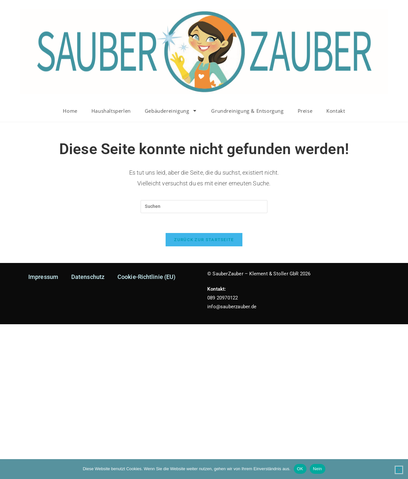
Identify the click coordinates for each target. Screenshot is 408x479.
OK (300, 468)
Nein (317, 468)
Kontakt (335, 111)
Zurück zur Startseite (204, 239)
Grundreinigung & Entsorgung (247, 111)
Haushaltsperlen (111, 111)
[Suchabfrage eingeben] (204, 206)
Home (70, 111)
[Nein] (399, 470)
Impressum (43, 276)
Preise (305, 111)
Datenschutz (87, 276)
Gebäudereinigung (171, 110)
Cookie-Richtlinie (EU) (146, 276)
